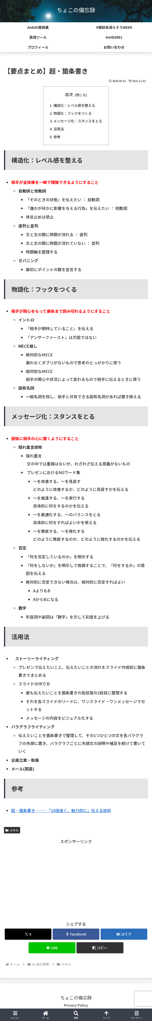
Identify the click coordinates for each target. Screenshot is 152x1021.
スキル (12, 830)
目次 (69, 94)
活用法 (58, 128)
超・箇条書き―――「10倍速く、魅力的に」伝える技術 (61, 810)
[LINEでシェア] (52, 947)
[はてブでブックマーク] (124, 934)
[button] (99, 947)
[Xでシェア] (28, 934)
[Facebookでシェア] (76, 934)
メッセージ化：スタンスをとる (77, 120)
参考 (56, 136)
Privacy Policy (76, 1005)
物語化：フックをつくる (72, 113)
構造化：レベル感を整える (74, 105)
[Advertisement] (76, 879)
